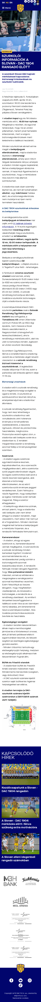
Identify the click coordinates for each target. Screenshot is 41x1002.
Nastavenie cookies (20, 998)
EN (11, 2)
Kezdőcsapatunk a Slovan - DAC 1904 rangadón (20, 789)
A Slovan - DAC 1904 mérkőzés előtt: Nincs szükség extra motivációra (19, 824)
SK (3, 2)
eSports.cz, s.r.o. (20, 996)
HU (7, 2)
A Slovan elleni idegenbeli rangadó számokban (18, 858)
